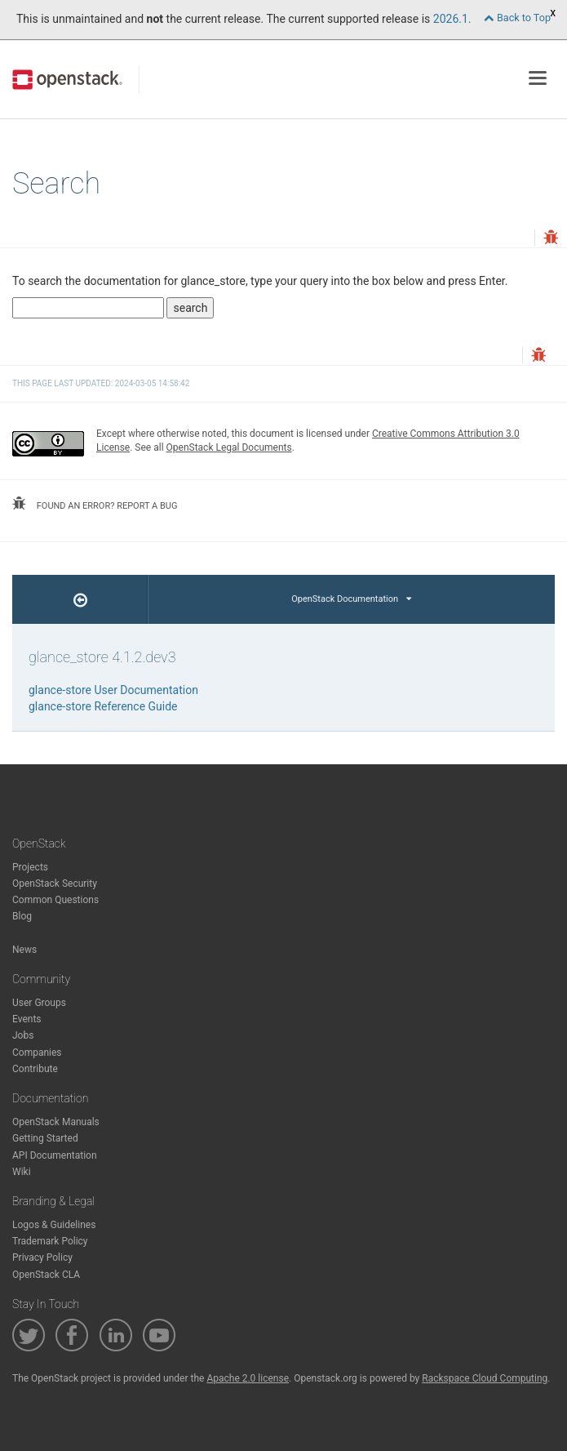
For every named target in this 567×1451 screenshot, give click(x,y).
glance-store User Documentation (113, 690)
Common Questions (55, 900)
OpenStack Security (54, 883)
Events (27, 1019)
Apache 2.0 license (247, 1378)
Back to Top (517, 17)
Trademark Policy (50, 1241)
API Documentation (54, 1155)
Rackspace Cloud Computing (484, 1378)
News (24, 949)
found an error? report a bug (94, 503)
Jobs (22, 1035)
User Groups (39, 1002)
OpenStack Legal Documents (229, 447)
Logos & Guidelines (53, 1225)
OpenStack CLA (46, 1274)
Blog (22, 916)
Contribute (35, 1069)
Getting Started (45, 1138)
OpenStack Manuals (56, 1122)
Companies (37, 1052)
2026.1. (452, 18)
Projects (30, 867)
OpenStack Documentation (351, 599)
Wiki (21, 1171)
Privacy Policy (42, 1257)
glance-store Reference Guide (103, 706)
